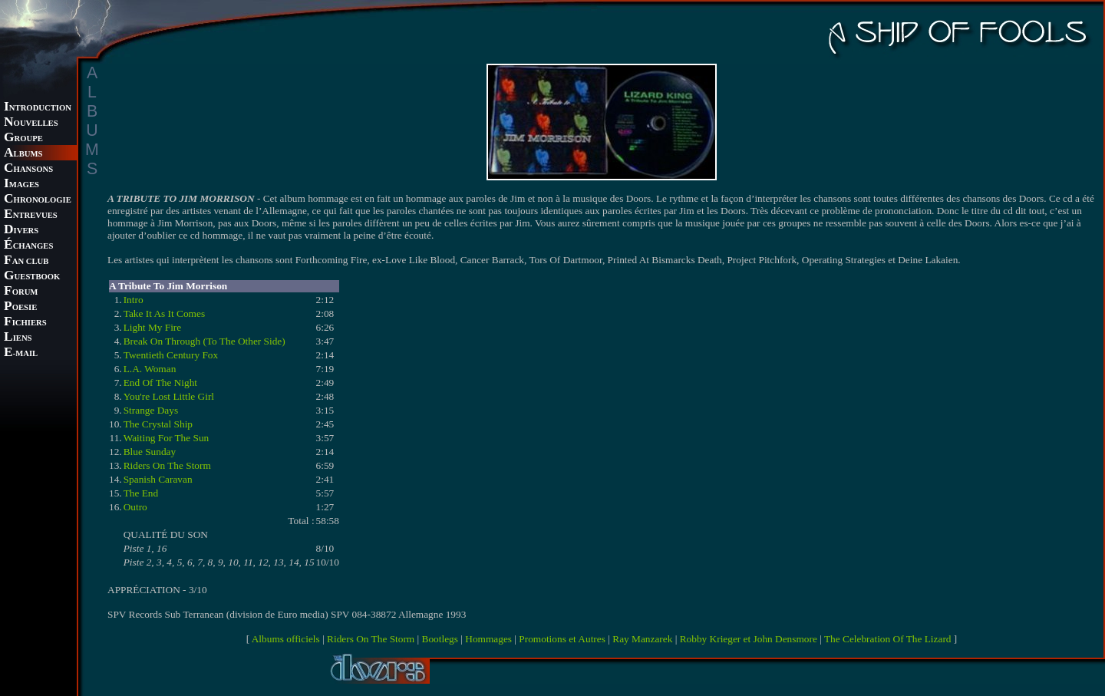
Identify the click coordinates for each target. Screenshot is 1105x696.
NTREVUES (31, 215)
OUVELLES (31, 123)
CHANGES (28, 246)
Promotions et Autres (562, 639)
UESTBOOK (32, 276)
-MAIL (21, 353)
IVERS (21, 230)
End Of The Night (160, 382)
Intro (133, 299)
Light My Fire (153, 327)
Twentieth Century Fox (171, 355)
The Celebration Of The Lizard (888, 639)
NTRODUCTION (37, 108)
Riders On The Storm (167, 465)
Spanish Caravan (158, 479)
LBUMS (23, 154)
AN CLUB (26, 261)
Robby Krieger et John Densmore (748, 639)
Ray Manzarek (642, 639)
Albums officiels (286, 639)
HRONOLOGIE (37, 200)
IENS (17, 338)
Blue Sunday (150, 451)
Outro (135, 507)
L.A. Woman (150, 368)
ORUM (21, 292)
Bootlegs (440, 639)
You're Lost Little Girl (169, 396)
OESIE (20, 307)
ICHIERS (25, 322)
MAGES (21, 184)
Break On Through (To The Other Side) (204, 341)
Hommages (488, 639)
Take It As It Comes (164, 313)
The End (141, 493)
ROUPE (23, 138)
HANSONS (28, 169)
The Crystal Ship (158, 424)
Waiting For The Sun (166, 438)
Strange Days (151, 410)
